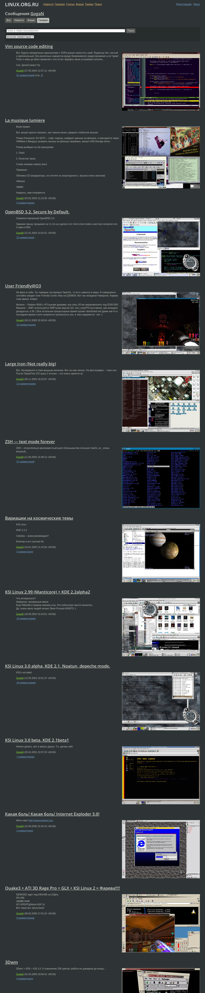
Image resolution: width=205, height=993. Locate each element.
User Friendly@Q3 (23, 286)
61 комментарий (25, 75)
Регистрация (183, 4)
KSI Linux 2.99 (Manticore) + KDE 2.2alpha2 (47, 592)
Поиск (98, 4)
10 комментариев (26, 325)
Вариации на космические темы (39, 518)
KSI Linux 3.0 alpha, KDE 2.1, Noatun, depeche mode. (57, 666)
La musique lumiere (25, 120)
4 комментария (25, 978)
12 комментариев (26, 384)
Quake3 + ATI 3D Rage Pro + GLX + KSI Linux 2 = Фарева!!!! (62, 888)
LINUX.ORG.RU (22, 4)
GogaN (37, 13)
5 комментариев (25, 203)
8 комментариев (25, 918)
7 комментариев (25, 757)
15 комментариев (26, 618)
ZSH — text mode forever (30, 441)
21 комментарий (25, 461)
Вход (197, 4)
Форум (80, 4)
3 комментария (25, 551)
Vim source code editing (29, 46)
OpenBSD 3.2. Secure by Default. (37, 212)
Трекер (89, 4)
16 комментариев (26, 682)
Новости (48, 4)
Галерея (60, 4)
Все (9, 20)
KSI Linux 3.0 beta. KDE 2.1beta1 (37, 740)
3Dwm (11, 962)
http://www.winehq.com (41, 820)
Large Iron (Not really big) (30, 364)
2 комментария (25, 830)
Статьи (70, 4)
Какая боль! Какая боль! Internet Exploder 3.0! (52, 814)
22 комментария (25, 237)
